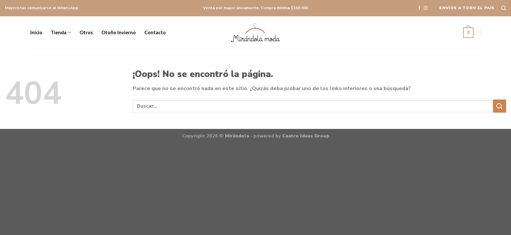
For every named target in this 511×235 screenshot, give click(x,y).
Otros (86, 32)
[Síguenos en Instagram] (426, 8)
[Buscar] (503, 8)
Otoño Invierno (118, 32)
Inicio (36, 32)
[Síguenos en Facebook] (419, 8)
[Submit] (499, 106)
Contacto (155, 32)
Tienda (61, 32)
